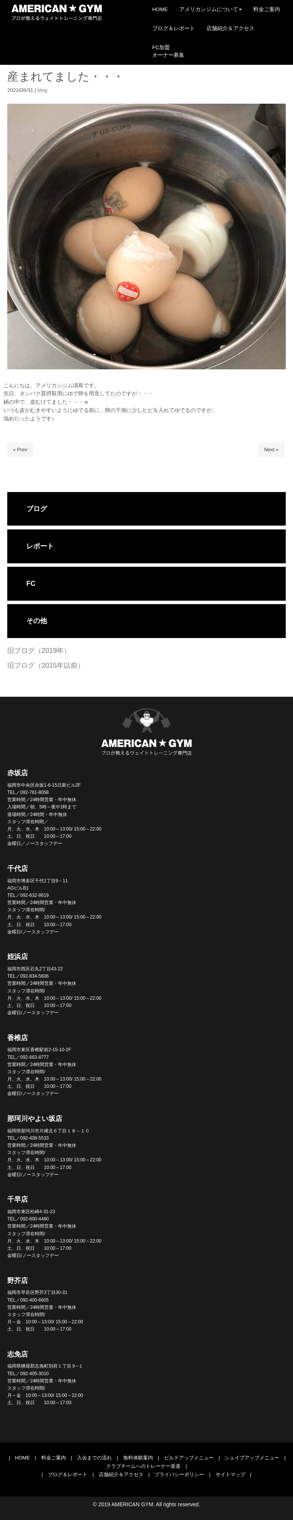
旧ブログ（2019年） (39, 650)
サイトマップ (230, 1474)
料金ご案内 (53, 1458)
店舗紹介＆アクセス (121, 1474)
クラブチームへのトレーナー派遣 (143, 1466)
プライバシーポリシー (179, 1474)
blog (42, 90)
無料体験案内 (138, 1458)
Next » (271, 449)
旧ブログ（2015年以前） (45, 665)
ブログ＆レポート (67, 1474)
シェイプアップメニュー (252, 1458)
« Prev (20, 449)
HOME (22, 1458)
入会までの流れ (94, 1458)
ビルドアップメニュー (189, 1458)
